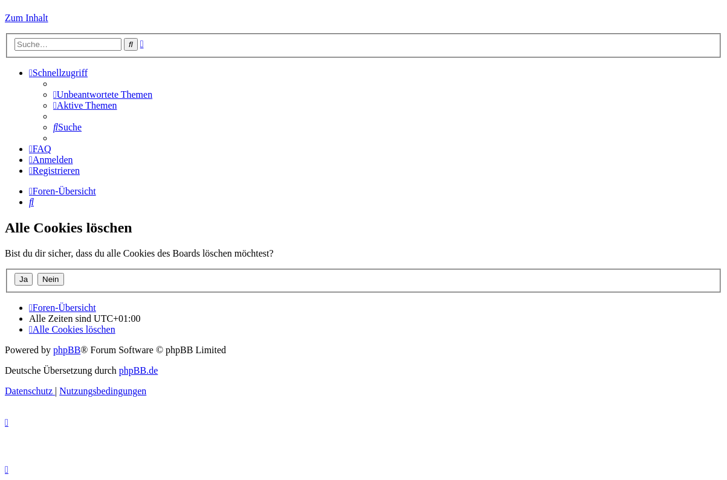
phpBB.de (138, 370)
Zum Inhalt (26, 18)
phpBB (66, 350)
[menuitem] (102, 94)
